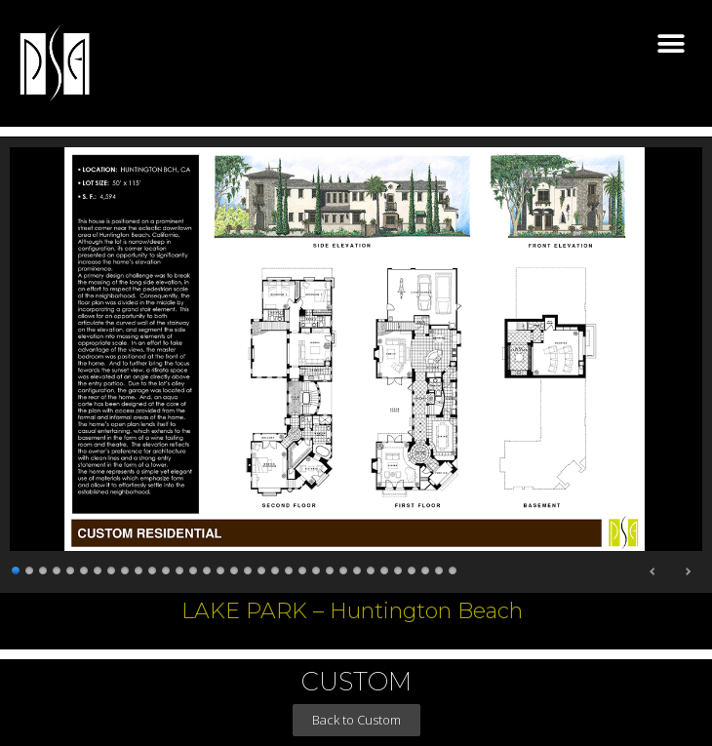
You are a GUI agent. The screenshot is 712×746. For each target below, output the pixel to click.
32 (440, 568)
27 (371, 568)
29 (399, 568)
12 (167, 568)
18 (249, 568)
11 (153, 568)
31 (426, 568)
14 (194, 568)
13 (180, 568)
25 (344, 568)
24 (331, 568)
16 (221, 568)
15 (208, 568)
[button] (670, 44)
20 (276, 568)
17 (235, 568)
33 (453, 568)
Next (687, 571)
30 (412, 568)
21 (290, 568)
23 (317, 568)
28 (385, 568)
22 (303, 568)
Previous (653, 571)
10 (139, 568)
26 (358, 568)
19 (262, 568)
